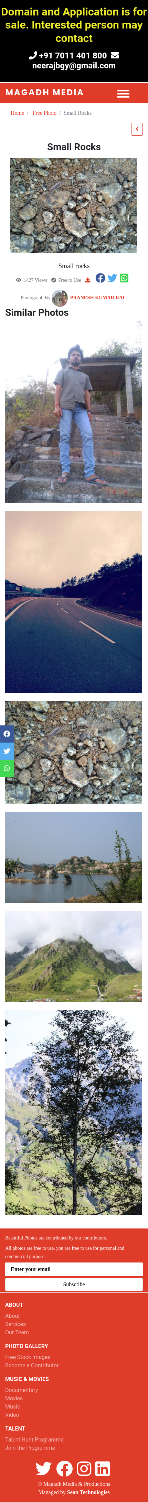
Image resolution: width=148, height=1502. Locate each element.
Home (17, 113)
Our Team (17, 1332)
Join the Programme (30, 1448)
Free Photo (45, 113)
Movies (14, 1398)
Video (12, 1415)
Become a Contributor (32, 1365)
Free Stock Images (28, 1357)
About (12, 1316)
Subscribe (74, 1284)
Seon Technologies (88, 1492)
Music (12, 1406)
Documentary (21, 1390)
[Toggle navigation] (126, 93)
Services (15, 1324)
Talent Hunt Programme (34, 1439)
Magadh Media (45, 92)
